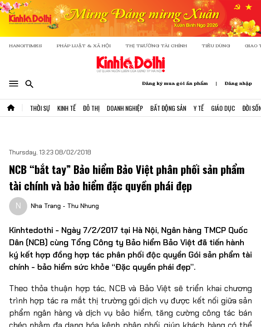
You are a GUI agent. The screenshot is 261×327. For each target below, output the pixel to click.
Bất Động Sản (168, 108)
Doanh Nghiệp (125, 108)
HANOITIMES (25, 46)
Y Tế (198, 108)
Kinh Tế (66, 108)
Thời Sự (40, 108)
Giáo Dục (223, 108)
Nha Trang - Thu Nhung (65, 206)
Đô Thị (91, 108)
